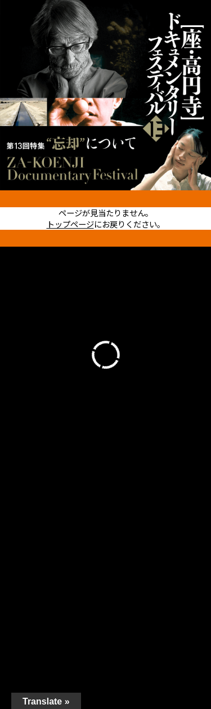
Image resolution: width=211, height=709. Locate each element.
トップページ (70, 224)
